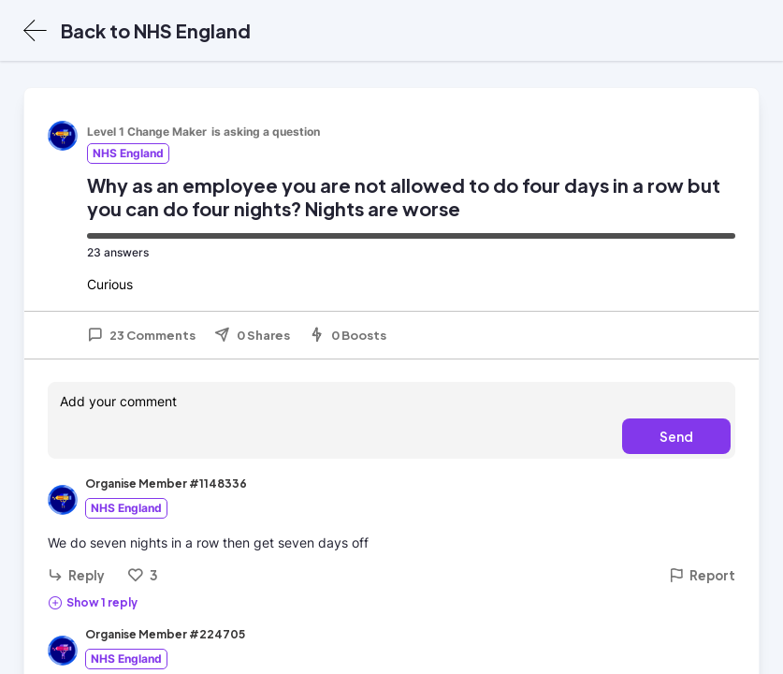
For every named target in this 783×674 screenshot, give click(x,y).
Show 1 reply (93, 601)
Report (702, 575)
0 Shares (252, 335)
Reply (76, 575)
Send (676, 436)
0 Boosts (347, 335)
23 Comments (141, 335)
